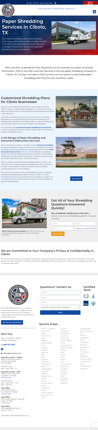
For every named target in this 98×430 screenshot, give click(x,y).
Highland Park (65, 345)
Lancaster (64, 369)
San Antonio (45, 331)
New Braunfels (85, 329)
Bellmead (44, 352)
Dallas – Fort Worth (48, 329)
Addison (44, 340)
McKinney (64, 381)
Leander (63, 371)
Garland (63, 329)
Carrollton (44, 359)
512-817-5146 (5, 403)
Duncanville (45, 388)
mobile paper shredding (18, 149)
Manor (62, 376)
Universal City (85, 361)
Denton (44, 381)
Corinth (44, 378)
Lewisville (63, 374)
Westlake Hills (85, 366)
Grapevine (64, 336)
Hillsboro (63, 350)
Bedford (44, 350)
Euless (43, 390)
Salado (82, 350)
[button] (94, 11)
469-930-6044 (6, 377)
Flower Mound (46, 395)
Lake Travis (64, 366)
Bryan (43, 355)
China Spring (46, 364)
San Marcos (84, 352)
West (82, 364)
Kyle (62, 362)
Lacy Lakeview (65, 364)
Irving (62, 355)
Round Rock (84, 347)
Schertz (83, 354)
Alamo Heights (46, 343)
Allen (43, 345)
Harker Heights (66, 340)
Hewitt (62, 343)
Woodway (83, 368)
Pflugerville (84, 338)
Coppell (44, 374)
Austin (43, 333)
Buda (43, 357)
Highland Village (66, 348)
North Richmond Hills (86, 332)
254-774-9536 (6, 363)
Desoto (43, 385)
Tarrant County (85, 359)
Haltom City (64, 338)
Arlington (44, 348)
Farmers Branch (47, 393)
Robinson (83, 345)
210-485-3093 (6, 394)
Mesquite (63, 383)
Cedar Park (45, 362)
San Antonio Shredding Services (56, 9)
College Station (46, 369)
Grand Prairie (65, 333)
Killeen (62, 359)
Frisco (43, 397)
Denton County (46, 383)
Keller (62, 357)
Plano (82, 340)
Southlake (84, 357)
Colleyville (44, 371)
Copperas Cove (46, 376)
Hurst (62, 352)
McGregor (64, 378)
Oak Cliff (83, 335)
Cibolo (43, 366)
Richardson (84, 342)
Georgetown (65, 331)
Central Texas (46, 336)
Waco (43, 338)
